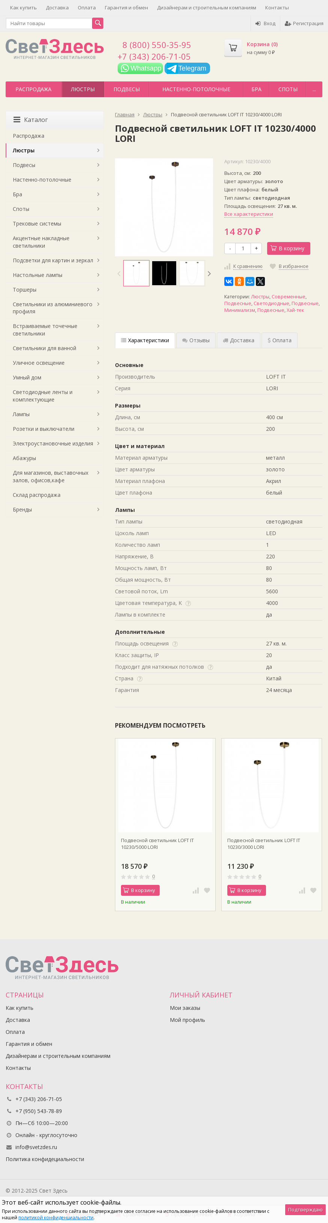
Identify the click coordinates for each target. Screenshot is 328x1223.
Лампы (21, 414)
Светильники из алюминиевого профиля (52, 308)
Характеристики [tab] (145, 340)
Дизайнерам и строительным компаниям (206, 7)
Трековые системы (37, 223)
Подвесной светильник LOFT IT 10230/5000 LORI (157, 843)
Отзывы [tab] (196, 340)
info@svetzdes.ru (36, 1147)
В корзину (287, 248)
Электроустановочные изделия (53, 443)
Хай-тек (295, 310)
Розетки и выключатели (43, 428)
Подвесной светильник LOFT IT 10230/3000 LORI (263, 843)
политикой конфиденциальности (56, 1217)
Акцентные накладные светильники (41, 242)
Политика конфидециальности (45, 1159)
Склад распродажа (36, 494)
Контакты (277, 7)
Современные (288, 296)
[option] (136, 273)
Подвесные (237, 303)
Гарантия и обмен (126, 7)
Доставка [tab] (238, 340)
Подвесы (126, 89)
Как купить (23, 7)
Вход (265, 23)
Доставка (57, 7)
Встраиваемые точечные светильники (45, 329)
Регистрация (304, 23)
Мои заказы (185, 1007)
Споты (288, 89)
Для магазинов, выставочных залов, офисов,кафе (50, 476)
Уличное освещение (39, 362)
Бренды (22, 509)
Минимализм (239, 310)
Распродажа (33, 89)
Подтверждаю (305, 1209)
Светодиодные (271, 303)
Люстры (83, 89)
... (314, 89)
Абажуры (24, 458)
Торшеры (24, 289)
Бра (256, 89)
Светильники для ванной (44, 348)
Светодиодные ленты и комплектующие (43, 395)
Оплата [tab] (280, 340)
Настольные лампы (37, 274)
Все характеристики (248, 214)
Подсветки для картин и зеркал (53, 260)
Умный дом (27, 377)
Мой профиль (187, 1019)
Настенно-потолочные (196, 89)
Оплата (87, 7)
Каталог (31, 120)
